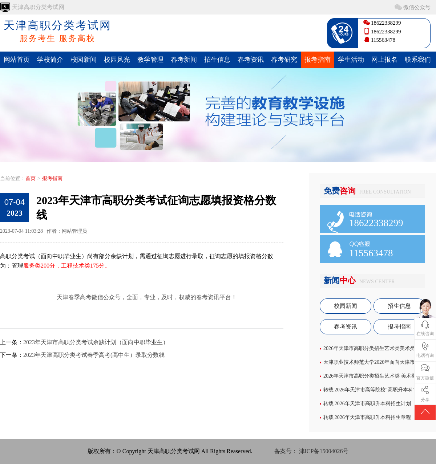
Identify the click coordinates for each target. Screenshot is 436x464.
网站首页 (17, 59)
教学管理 (150, 59)
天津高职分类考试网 (58, 31)
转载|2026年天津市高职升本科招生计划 (367, 403)
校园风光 (117, 59)
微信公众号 (417, 7)
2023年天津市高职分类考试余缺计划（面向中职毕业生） (96, 342)
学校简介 (50, 59)
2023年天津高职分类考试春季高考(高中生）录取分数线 (94, 355)
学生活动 (351, 59)
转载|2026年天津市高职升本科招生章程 (367, 417)
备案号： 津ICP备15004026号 (311, 451)
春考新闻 (184, 59)
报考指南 (317, 59)
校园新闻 (83, 59)
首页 (30, 178)
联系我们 (418, 59)
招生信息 (217, 59)
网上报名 (384, 59)
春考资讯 (251, 59)
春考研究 (284, 59)
